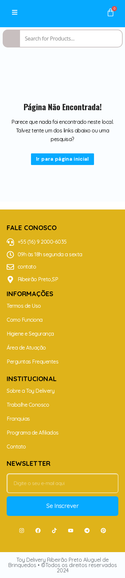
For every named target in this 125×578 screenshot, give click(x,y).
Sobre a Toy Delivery (30, 390)
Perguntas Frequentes (32, 361)
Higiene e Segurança (30, 333)
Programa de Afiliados (33, 432)
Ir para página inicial (62, 159)
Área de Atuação (26, 347)
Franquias (18, 418)
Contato (16, 446)
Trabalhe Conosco (28, 404)
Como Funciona (25, 319)
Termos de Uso (24, 305)
